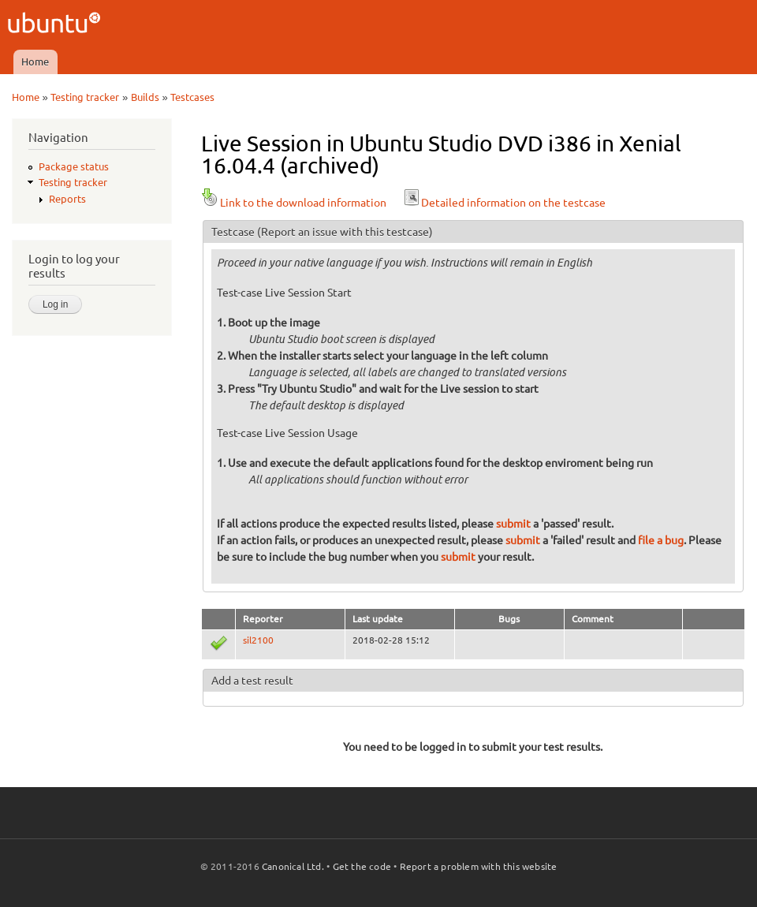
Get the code (362, 866)
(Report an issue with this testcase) (345, 232)
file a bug (661, 540)
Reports (67, 198)
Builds (145, 97)
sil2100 (258, 640)
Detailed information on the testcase (504, 202)
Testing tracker (84, 97)
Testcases (192, 97)
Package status (74, 166)
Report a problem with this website (478, 866)
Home (35, 61)
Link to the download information (293, 202)
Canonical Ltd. (293, 866)
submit (513, 523)
